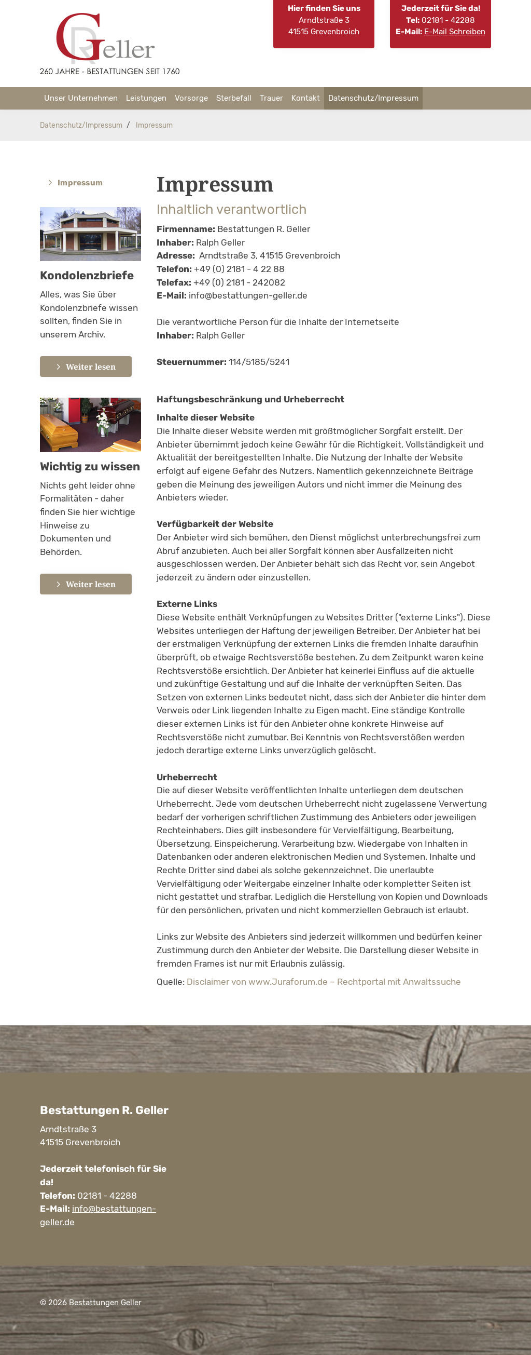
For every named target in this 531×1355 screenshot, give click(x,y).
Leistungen (146, 98)
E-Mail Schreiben (454, 31)
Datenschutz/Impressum (373, 98)
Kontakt (305, 98)
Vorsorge (191, 98)
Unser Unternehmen (81, 98)
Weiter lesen (91, 366)
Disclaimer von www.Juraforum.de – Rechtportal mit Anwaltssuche (324, 982)
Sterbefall (233, 98)
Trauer (271, 98)
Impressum (154, 125)
